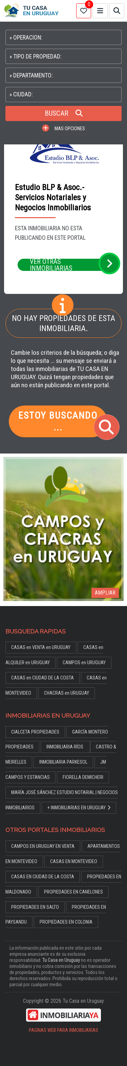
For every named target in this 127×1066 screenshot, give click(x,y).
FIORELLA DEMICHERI (83, 777)
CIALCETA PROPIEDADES (35, 732)
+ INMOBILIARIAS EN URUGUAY (78, 808)
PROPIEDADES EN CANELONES (73, 892)
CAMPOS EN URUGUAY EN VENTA (43, 846)
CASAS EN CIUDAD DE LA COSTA (42, 877)
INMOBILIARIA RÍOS (65, 747)
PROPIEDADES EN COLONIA (66, 922)
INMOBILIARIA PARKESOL (63, 762)
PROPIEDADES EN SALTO (35, 907)
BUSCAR (64, 113)
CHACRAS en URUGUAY (66, 693)
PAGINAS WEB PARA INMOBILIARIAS (63, 1030)
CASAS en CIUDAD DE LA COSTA (42, 678)
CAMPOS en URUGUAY (84, 663)
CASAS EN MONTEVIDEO (73, 861)
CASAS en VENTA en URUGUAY (40, 647)
